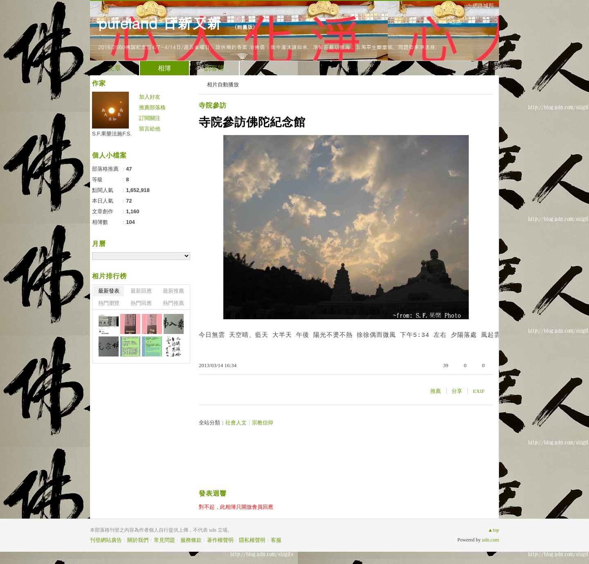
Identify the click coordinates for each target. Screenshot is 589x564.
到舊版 (245, 27)
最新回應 (141, 291)
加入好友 (149, 97)
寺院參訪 (213, 105)
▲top (493, 530)
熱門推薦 (173, 303)
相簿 (164, 68)
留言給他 (149, 129)
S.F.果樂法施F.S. (112, 134)
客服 (276, 540)
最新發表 (108, 291)
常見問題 (164, 540)
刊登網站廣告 (106, 540)
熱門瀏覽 (108, 303)
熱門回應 (141, 303)
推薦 (435, 391)
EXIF (479, 391)
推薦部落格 (152, 107)
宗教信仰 (262, 423)
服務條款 (191, 540)
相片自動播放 (223, 84)
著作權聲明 (220, 540)
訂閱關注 (149, 118)
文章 (114, 68)
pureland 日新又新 (162, 22)
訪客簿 (214, 68)
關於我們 (137, 540)
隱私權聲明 (252, 540)
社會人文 (236, 423)
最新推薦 (173, 291)
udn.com (490, 540)
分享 (457, 391)
